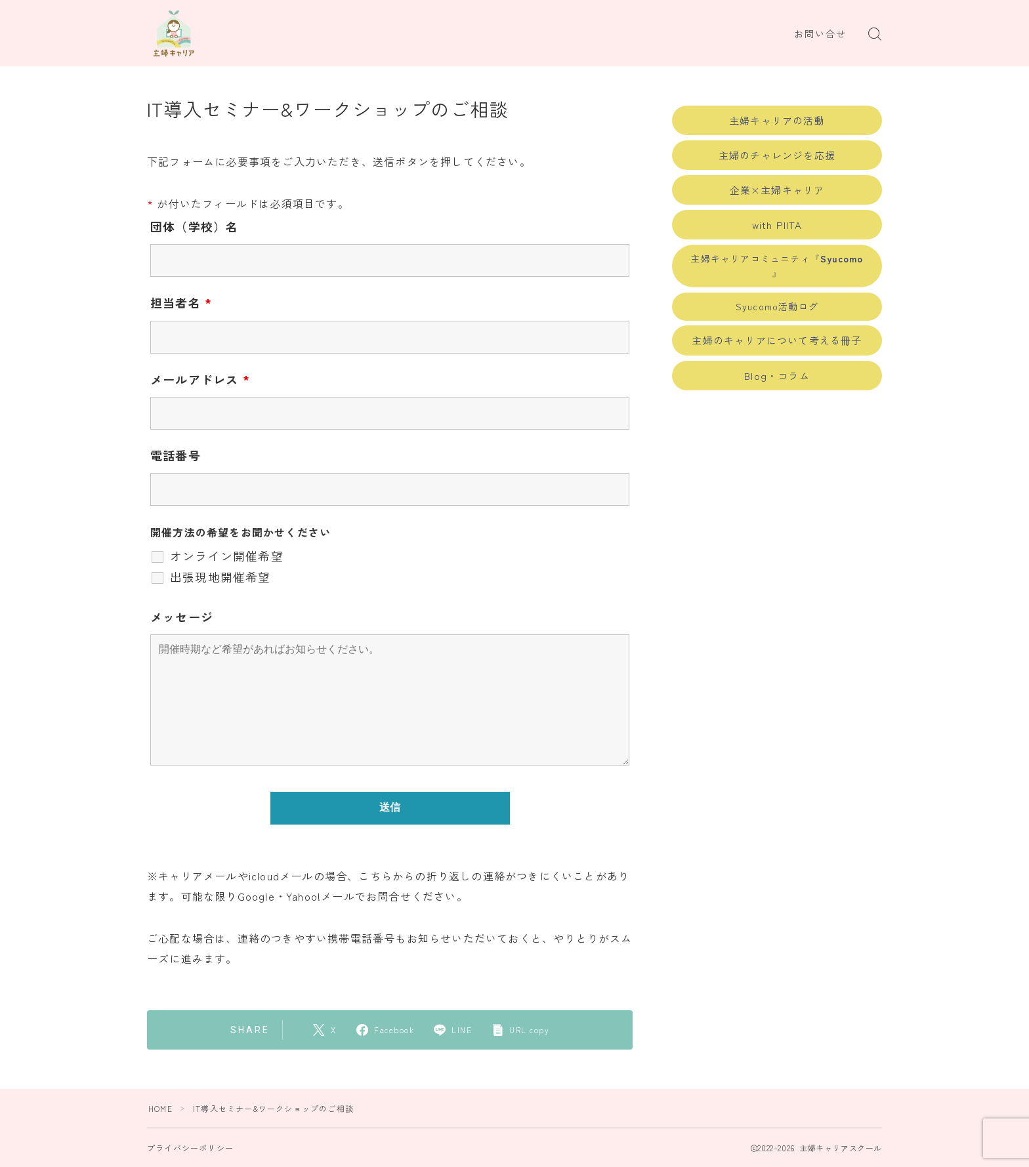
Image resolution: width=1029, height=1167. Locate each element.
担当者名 (181, 302)
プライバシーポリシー (190, 1147)
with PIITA (777, 225)
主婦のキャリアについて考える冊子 (777, 340)
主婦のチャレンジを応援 (777, 155)
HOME (160, 1108)
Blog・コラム (777, 375)
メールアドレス (200, 379)
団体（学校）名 (194, 226)
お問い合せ (820, 34)
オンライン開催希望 (227, 555)
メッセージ (181, 616)
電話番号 (175, 455)
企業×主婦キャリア (777, 190)
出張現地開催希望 (220, 576)
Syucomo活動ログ (777, 306)
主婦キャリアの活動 (777, 120)
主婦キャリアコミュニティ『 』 (776, 265)
